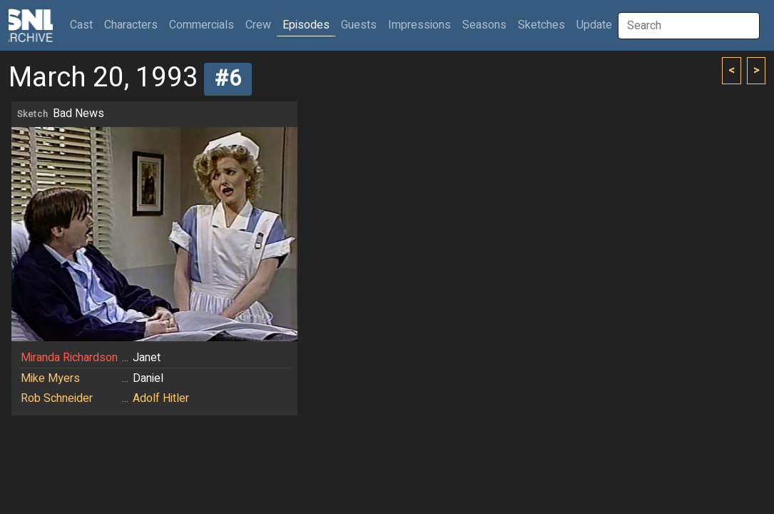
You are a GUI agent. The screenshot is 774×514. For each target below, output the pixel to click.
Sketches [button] (541, 25)
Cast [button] (84, 25)
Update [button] (594, 25)
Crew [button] (258, 25)
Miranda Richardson (69, 357)
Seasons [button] (484, 25)
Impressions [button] (419, 25)
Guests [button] (359, 25)
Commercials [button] (201, 25)
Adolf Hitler (161, 398)
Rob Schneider (57, 398)
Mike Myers (50, 378)
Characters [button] (131, 25)
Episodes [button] (306, 25)
